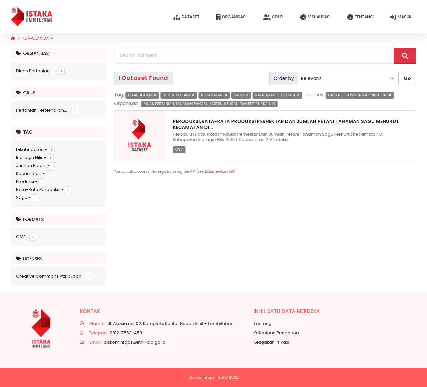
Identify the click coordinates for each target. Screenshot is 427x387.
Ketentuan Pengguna (276, 333)
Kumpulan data (37, 38)
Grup (273, 17)
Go (407, 78)
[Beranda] (13, 38)
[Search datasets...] (254, 56)
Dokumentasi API (219, 171)
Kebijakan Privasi (271, 342)
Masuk (400, 17)
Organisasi (231, 17)
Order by (284, 78)
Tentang (360, 17)
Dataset (186, 17)
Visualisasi (315, 17)
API (192, 171)
